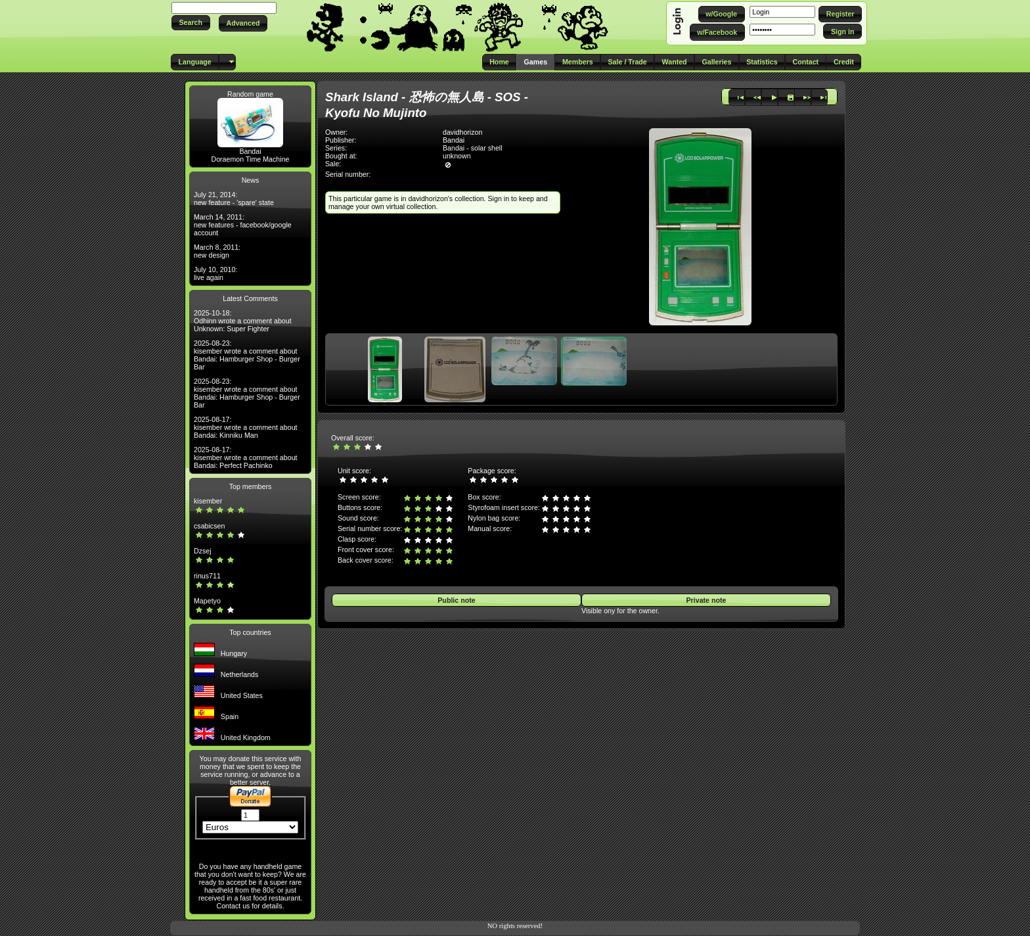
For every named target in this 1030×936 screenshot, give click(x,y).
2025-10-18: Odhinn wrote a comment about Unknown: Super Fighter (243, 321)
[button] (190, 22)
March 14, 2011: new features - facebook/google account (243, 225)
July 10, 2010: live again (215, 273)
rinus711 (207, 576)
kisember (208, 501)
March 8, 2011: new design (217, 251)
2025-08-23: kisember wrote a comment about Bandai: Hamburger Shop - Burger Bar (247, 355)
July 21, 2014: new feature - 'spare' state (234, 198)
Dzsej (203, 551)
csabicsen (209, 526)
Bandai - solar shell (473, 148)
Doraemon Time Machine (250, 159)
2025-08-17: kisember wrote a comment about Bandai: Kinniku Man (246, 427)
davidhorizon (462, 132)
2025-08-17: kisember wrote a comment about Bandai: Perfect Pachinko (246, 457)
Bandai (250, 151)
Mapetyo (207, 601)
